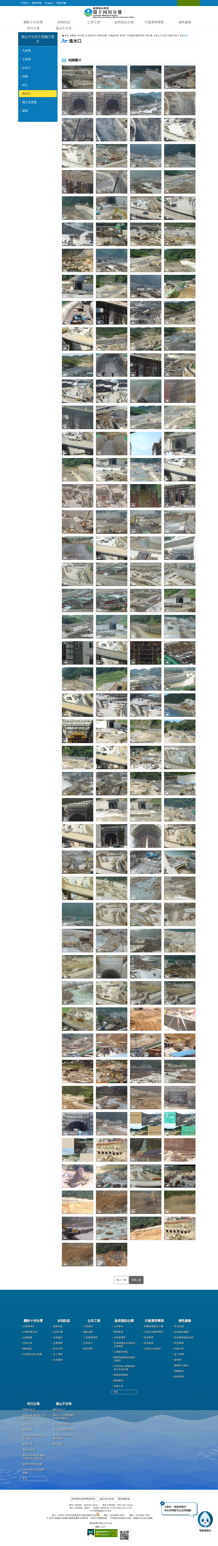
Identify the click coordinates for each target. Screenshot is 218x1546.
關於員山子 (59, 1409)
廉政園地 (118, 1380)
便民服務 (184, 22)
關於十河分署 (33, 22)
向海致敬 (58, 1360)
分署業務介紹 (30, 1332)
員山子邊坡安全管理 (64, 1429)
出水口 (26, 67)
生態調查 (58, 1343)
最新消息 (58, 1326)
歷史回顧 (103, 35)
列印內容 (195, 40)
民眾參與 (149, 1343)
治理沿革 (91, 35)
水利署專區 (120, 1337)
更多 (115, 1392)
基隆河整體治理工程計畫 (140, 35)
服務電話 (28, 1348)
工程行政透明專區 (153, 1332)
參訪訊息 (58, 1444)
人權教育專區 (121, 1352)
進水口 (26, 93)
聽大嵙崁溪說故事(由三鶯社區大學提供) (34, 1457)
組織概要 (28, 1337)
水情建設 (58, 1337)
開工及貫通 (29, 102)
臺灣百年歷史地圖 (32, 1464)
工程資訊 (88, 1326)
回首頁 (24, 3)
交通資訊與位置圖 (32, 1354)
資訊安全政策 (106, 1499)
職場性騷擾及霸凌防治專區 (124, 1359)
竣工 (25, 85)
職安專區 (88, 1348)
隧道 (25, 110)
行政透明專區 (154, 22)
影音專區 (28, 1430)
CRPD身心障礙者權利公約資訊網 (124, 1368)
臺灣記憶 (28, 1444)
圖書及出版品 (181, 1365)
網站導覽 (37, 3)
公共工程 (94, 22)
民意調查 (179, 1343)
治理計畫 (58, 1332)
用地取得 (118, 1332)
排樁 (25, 76)
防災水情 (58, 1348)
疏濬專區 (149, 1337)
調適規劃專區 (121, 1375)
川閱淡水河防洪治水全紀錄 (34, 1437)
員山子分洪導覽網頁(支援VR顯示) (64, 1417)
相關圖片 (74, 60)
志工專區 (58, 1354)
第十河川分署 (109, 12)
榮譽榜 (178, 1360)
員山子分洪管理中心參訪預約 (64, 1437)
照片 (124, 35)
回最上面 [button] (136, 1280)
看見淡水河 (29, 1449)
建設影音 (114, 35)
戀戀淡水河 (29, 1409)
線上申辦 (179, 1354)
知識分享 (179, 1348)
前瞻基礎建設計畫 (153, 1326)
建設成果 (88, 1332)
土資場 (26, 59)
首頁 (66, 35)
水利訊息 (63, 22)
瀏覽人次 (99, 1527)
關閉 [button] (182, 3)
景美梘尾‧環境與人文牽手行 (34, 1417)
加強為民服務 (181, 1332)
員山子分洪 (64, 28)
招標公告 (118, 1386)
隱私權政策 (124, 1499)
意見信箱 (179, 1326)
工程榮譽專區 (90, 1337)
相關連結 (179, 1371)
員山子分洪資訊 (61, 1424)
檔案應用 (179, 1376)
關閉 (162, 1503)
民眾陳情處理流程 (184, 1337)
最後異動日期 (95, 1523)
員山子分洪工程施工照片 (167, 35)
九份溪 (26, 50)
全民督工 (88, 1343)
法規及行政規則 (152, 1348)
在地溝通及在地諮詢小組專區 (124, 1345)
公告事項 (118, 1326)
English (49, 3)
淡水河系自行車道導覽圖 (34, 1471)
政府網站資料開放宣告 (83, 1499)
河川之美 (33, 28)
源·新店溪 (28, 1424)
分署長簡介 (29, 1326)
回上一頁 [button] (121, 1280)
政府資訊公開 (124, 22)
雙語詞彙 (61, 3)
